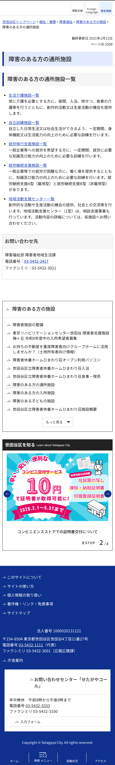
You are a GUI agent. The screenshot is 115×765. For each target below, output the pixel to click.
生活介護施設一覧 (24, 95)
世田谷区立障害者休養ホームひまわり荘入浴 (51, 368)
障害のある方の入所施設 (34, 392)
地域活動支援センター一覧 (32, 199)
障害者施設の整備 (28, 324)
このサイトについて (24, 577)
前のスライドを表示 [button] (10, 493)
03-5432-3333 (38, 705)
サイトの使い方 (20, 586)
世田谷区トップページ (19, 21)
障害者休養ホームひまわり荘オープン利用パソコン (56, 359)
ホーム (14, 761)
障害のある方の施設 (91, 21)
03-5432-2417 (36, 261)
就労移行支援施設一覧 (28, 144)
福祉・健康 (47, 21)
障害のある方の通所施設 (34, 384)
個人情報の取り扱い (24, 595)
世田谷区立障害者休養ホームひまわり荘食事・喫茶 (57, 376)
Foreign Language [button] (92, 10)
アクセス (100, 761)
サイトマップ (18, 612)
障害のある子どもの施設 (34, 400)
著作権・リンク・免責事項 (30, 603)
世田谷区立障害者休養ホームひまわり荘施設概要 (55, 409)
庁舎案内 (15, 660)
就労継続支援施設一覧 (28, 165)
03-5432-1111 (31, 645)
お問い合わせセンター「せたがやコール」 (70, 682)
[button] (77, 8)
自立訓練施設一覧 (24, 122)
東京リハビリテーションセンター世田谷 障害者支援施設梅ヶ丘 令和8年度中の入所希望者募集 (61, 335)
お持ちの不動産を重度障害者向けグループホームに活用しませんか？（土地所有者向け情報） (60, 349)
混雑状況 (72, 761)
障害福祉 (66, 21)
